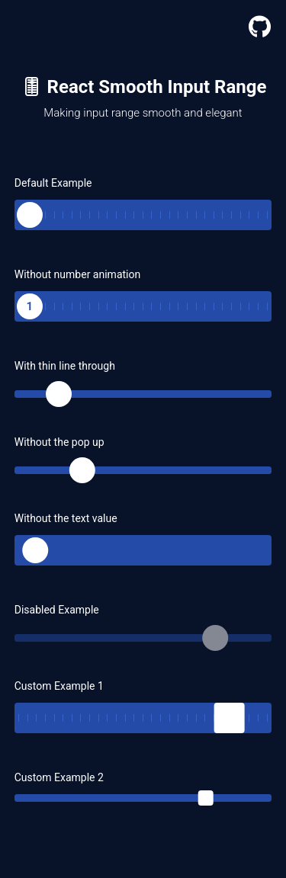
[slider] (30, 211)
